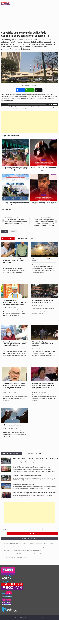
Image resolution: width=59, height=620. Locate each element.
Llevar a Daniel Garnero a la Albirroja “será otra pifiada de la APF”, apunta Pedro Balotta (13, 260)
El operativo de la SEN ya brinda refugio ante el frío (16, 553)
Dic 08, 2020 (14, 307)
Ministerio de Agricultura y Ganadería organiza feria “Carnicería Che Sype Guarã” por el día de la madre (28, 539)
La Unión (6, 265)
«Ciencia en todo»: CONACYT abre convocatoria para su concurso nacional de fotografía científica (27, 543)
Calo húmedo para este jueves (12, 425)
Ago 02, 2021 (14, 348)
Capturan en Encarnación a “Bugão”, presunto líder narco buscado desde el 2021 (23, 550)
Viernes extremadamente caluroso (23, 484)
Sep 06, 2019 (43, 348)
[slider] (27, 104)
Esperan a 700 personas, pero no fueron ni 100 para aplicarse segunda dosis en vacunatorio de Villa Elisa (15, 343)
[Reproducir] (3, 104)
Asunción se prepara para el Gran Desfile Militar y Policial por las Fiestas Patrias (23, 546)
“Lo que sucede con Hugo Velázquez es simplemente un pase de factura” (35, 492)
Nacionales (12, 231)
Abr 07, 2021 (14, 392)
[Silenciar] (51, 104)
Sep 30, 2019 (43, 305)
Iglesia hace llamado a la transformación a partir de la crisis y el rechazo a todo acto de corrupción (14, 302)
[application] (29, 104)
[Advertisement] (29, 18)
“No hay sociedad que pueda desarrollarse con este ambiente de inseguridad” (42, 343)
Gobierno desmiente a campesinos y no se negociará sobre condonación (35, 458)
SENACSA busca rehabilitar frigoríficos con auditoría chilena (31, 467)
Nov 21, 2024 (14, 428)
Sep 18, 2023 (14, 265)
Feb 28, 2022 (43, 392)
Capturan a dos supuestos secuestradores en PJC (28, 475)
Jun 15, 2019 (43, 264)
